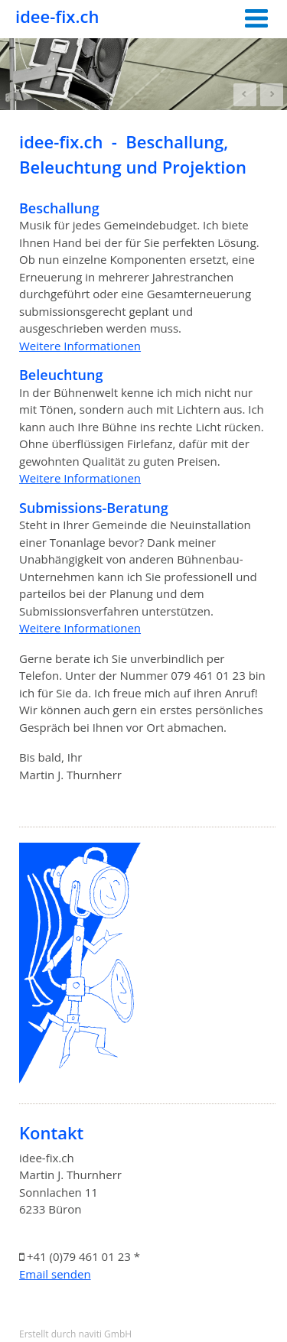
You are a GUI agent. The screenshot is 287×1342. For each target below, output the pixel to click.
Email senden (55, 1274)
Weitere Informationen (80, 345)
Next (271, 94)
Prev (244, 94)
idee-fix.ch (57, 16)
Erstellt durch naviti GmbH (75, 1333)
